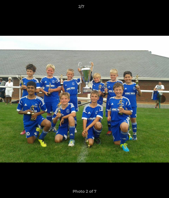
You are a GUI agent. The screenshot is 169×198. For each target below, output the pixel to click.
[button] (149, 8)
